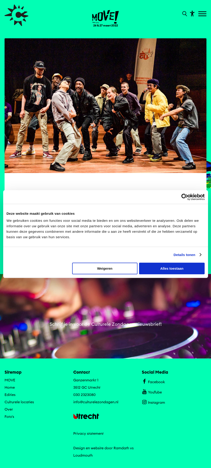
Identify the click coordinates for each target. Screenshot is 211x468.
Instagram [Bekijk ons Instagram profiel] (153, 402)
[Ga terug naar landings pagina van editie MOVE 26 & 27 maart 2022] (105, 16)
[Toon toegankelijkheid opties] (191, 13)
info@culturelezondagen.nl (95, 402)
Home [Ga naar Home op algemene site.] (10, 387)
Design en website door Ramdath (101, 448)
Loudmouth (83, 455)
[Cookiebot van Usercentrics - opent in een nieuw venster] (185, 197)
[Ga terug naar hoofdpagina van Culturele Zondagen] (16, 15)
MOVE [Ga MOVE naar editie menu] (10, 380)
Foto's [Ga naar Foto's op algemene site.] (9, 416)
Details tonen (184, 255)
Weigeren (104, 268)
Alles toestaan (171, 268)
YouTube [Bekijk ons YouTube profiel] (152, 391)
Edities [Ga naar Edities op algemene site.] (10, 394)
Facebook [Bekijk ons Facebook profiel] (153, 381)
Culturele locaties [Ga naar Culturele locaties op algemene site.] (19, 402)
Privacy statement (88, 433)
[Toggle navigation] (203, 14)
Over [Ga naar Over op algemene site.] (9, 409)
